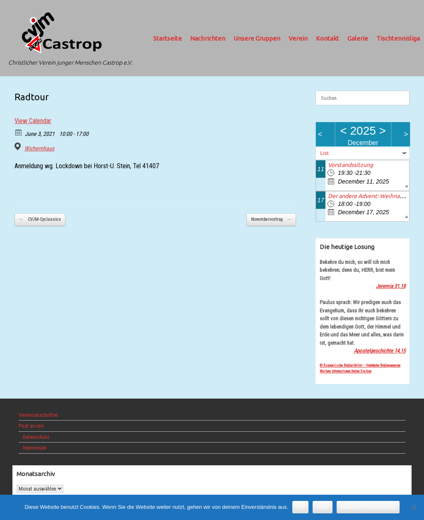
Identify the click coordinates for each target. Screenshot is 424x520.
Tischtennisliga (398, 38)
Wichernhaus (39, 148)
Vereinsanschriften (38, 415)
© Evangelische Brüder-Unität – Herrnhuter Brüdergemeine (360, 365)
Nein (322, 507)
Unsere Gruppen (257, 38)
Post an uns (31, 426)
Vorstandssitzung (350, 165)
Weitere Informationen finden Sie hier (345, 371)
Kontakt (327, 38)
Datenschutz (36, 437)
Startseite (167, 38)
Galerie (357, 38)
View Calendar (32, 121)
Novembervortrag (271, 219)
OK (300, 507)
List (324, 153)
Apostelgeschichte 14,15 (379, 351)
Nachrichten (207, 38)
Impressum (34, 448)
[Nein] (414, 507)
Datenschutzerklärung (368, 507)
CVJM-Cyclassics (40, 219)
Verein (298, 38)
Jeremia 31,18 (390, 286)
